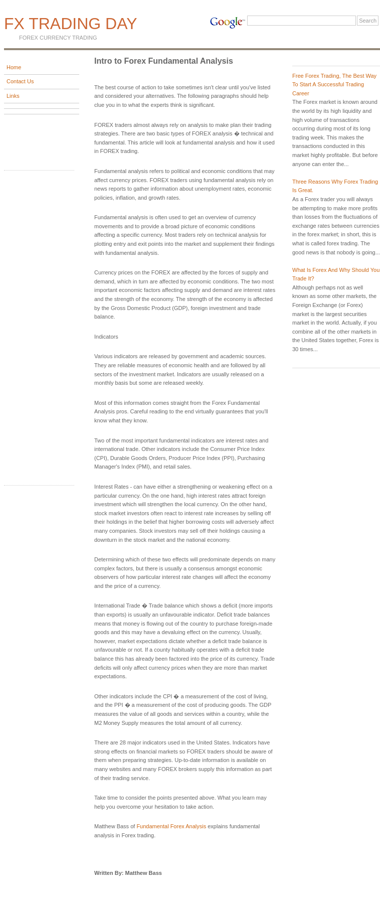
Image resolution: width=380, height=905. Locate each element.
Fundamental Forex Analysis (171, 826)
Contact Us (20, 81)
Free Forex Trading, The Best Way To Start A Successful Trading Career (334, 84)
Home (14, 67)
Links (13, 96)
